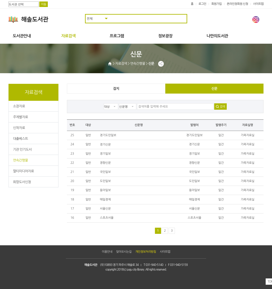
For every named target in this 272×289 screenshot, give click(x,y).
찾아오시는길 (124, 251)
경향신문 (105, 162)
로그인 (202, 3)
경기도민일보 (108, 135)
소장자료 (19, 106)
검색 (222, 106)
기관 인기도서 (22, 149)
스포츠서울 (106, 217)
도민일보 (105, 181)
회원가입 (216, 3)
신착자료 (19, 127)
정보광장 (165, 36)
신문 (214, 88)
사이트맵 (258, 3)
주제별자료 (20, 117)
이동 (43, 4)
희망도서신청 (22, 182)
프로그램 (117, 36)
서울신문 (105, 208)
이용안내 (107, 251)
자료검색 (68, 36)
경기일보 (105, 153)
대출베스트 (20, 138)
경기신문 (105, 144)
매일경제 (105, 199)
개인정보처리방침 (145, 251)
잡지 (116, 88)
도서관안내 (22, 36)
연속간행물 (20, 160)
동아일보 (105, 190)
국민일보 (105, 171)
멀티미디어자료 (23, 171)
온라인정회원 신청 (237, 3)
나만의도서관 (217, 36)
